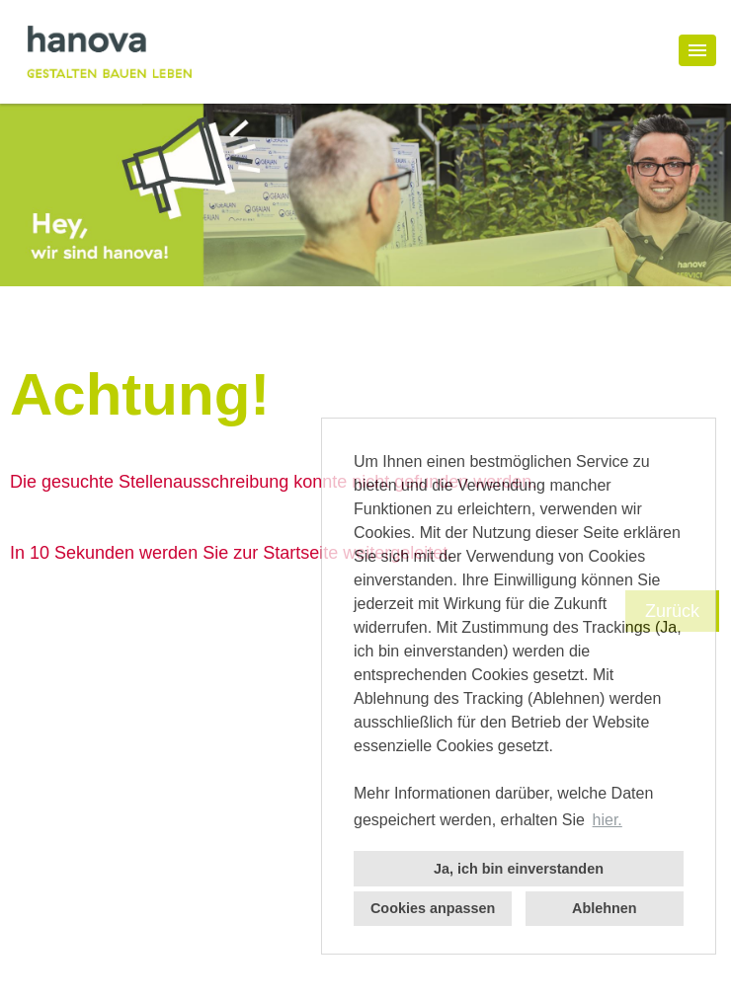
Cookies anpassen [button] (432, 908)
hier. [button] (607, 819)
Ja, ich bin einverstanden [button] (519, 869)
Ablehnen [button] (604, 908)
